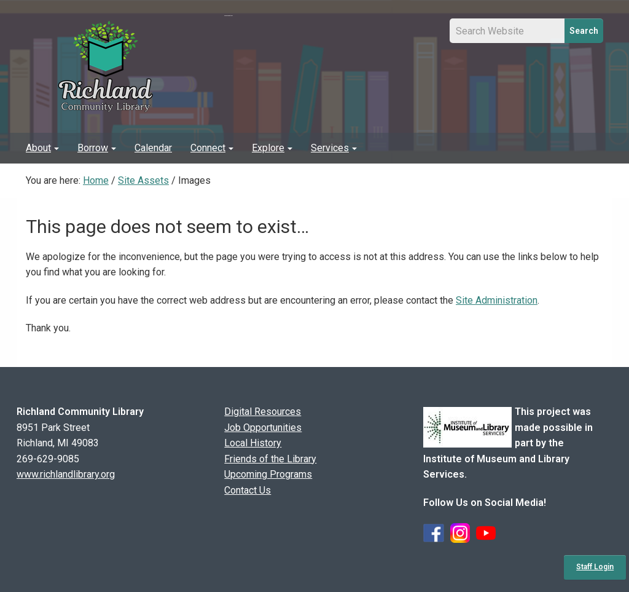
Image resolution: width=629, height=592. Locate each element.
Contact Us (247, 490)
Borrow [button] (96, 148)
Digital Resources (262, 411)
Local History (252, 443)
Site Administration (496, 300)
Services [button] (334, 148)
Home (96, 180)
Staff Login (595, 566)
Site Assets (143, 180)
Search (583, 31)
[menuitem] (42, 148)
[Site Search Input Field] (507, 30)
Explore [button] (272, 148)
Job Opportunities (263, 427)
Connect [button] (211, 148)
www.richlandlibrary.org (66, 474)
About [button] (42, 148)
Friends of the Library (270, 459)
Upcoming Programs (268, 474)
